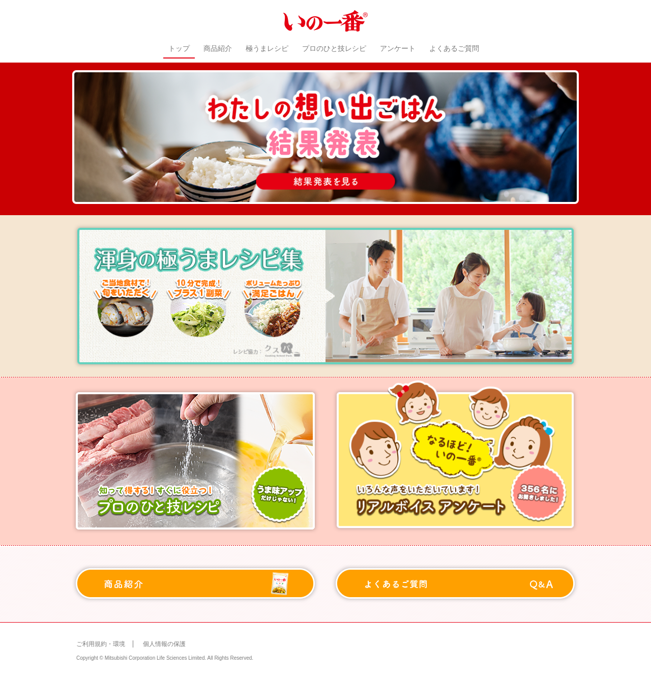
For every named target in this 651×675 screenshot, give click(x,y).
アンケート (398, 48)
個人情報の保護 (164, 644)
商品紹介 (217, 48)
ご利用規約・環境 (100, 644)
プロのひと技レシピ (334, 48)
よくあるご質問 (454, 48)
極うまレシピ (267, 48)
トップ (179, 48)
